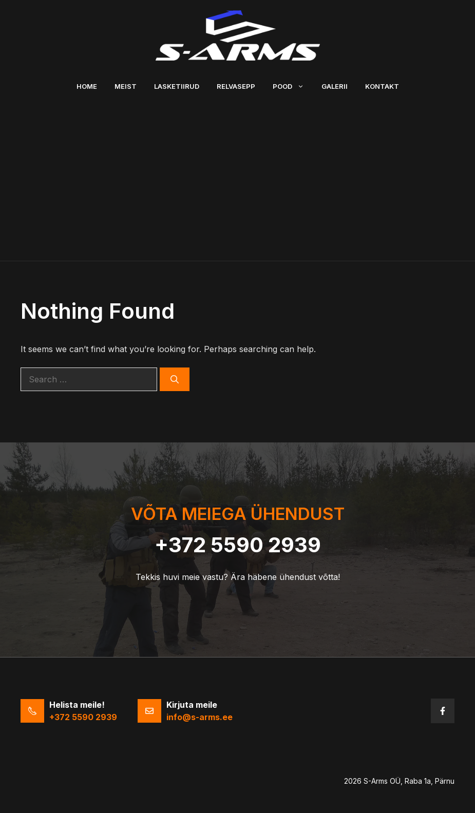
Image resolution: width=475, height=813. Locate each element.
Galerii (334, 86)
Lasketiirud (176, 86)
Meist (126, 86)
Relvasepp (236, 86)
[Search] (174, 379)
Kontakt (382, 86)
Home (87, 86)
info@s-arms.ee (199, 717)
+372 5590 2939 (238, 544)
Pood (293, 86)
